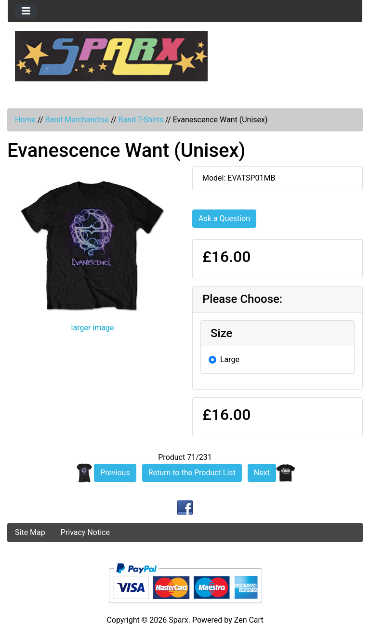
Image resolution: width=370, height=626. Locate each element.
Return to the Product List (192, 472)
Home (25, 119)
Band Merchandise (77, 119)
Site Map (30, 532)
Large (229, 359)
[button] (34, 499)
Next (262, 472)
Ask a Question (224, 218)
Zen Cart (249, 620)
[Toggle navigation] (26, 11)
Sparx (178, 620)
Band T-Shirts (140, 119)
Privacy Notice (85, 532)
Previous (115, 472)
